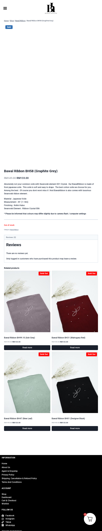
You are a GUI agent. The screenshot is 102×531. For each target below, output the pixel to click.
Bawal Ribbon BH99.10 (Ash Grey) (19, 338)
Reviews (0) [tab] (11, 237)
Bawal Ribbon (14, 229)
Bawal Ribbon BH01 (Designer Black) (68, 418)
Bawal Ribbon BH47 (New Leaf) (18, 418)
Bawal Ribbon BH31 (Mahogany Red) (68, 338)
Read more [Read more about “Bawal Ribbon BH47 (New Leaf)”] (27, 428)
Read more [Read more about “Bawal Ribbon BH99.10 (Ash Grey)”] (27, 347)
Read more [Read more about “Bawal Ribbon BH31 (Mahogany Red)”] (75, 347)
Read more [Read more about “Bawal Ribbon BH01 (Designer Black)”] (75, 428)
